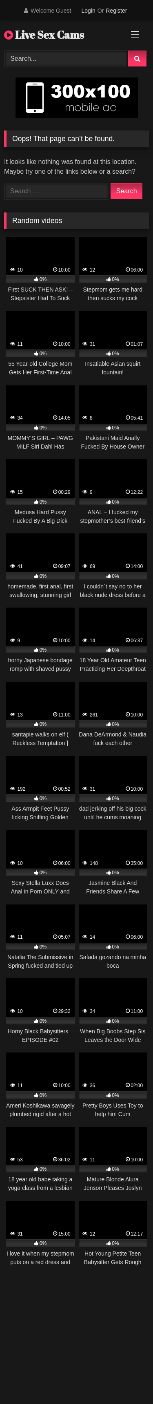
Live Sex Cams (44, 34)
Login (88, 10)
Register (116, 10)
